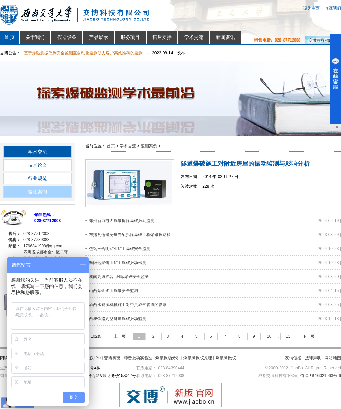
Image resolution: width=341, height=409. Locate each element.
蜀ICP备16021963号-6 (320, 375)
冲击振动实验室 (138, 357)
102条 (96, 336)
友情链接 (293, 357)
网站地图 (333, 357)
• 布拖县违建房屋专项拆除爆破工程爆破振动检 (128, 234)
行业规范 (37, 178)
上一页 (120, 336)
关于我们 (35, 37)
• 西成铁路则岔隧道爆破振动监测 (115, 318)
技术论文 (37, 165)
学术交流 (193, 37)
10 (269, 336)
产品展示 (98, 37)
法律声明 (313, 357)
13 (288, 336)
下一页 (308, 336)
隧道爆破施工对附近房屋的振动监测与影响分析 (245, 163)
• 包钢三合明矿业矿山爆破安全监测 (117, 248)
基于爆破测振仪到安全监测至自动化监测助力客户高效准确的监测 (83, 52)
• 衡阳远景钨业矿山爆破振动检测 (115, 262)
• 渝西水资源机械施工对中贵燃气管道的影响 (126, 304)
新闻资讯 (225, 37)
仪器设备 (66, 37)
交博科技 (112, 357)
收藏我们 (333, 8)
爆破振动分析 (167, 357)
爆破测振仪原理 (197, 357)
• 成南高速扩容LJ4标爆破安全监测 (117, 276)
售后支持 (162, 37)
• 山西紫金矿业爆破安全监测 (111, 290)
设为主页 (311, 8)
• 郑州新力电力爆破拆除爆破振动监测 (119, 220)
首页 (111, 146)
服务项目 (130, 37)
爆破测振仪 (226, 357)
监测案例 (37, 191)
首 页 (9, 37)
